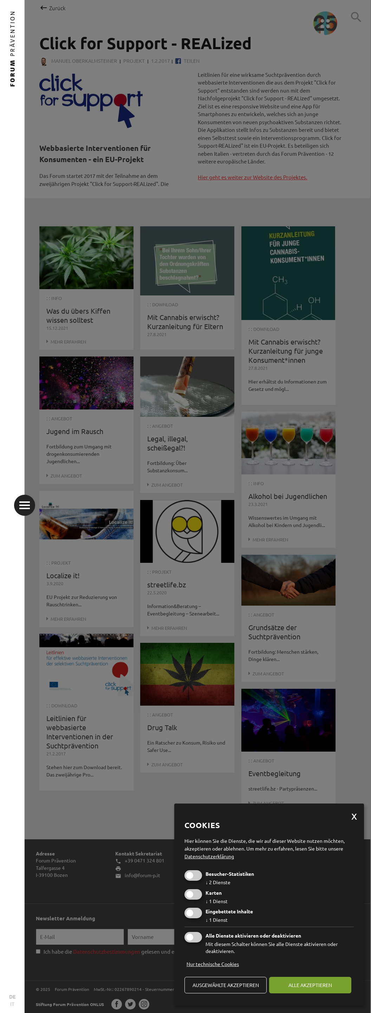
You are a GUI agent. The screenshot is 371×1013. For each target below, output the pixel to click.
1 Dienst (217, 901)
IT (12, 1004)
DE (12, 996)
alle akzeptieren (310, 985)
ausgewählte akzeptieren (226, 985)
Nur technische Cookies (213, 964)
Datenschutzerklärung (209, 856)
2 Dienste (218, 882)
